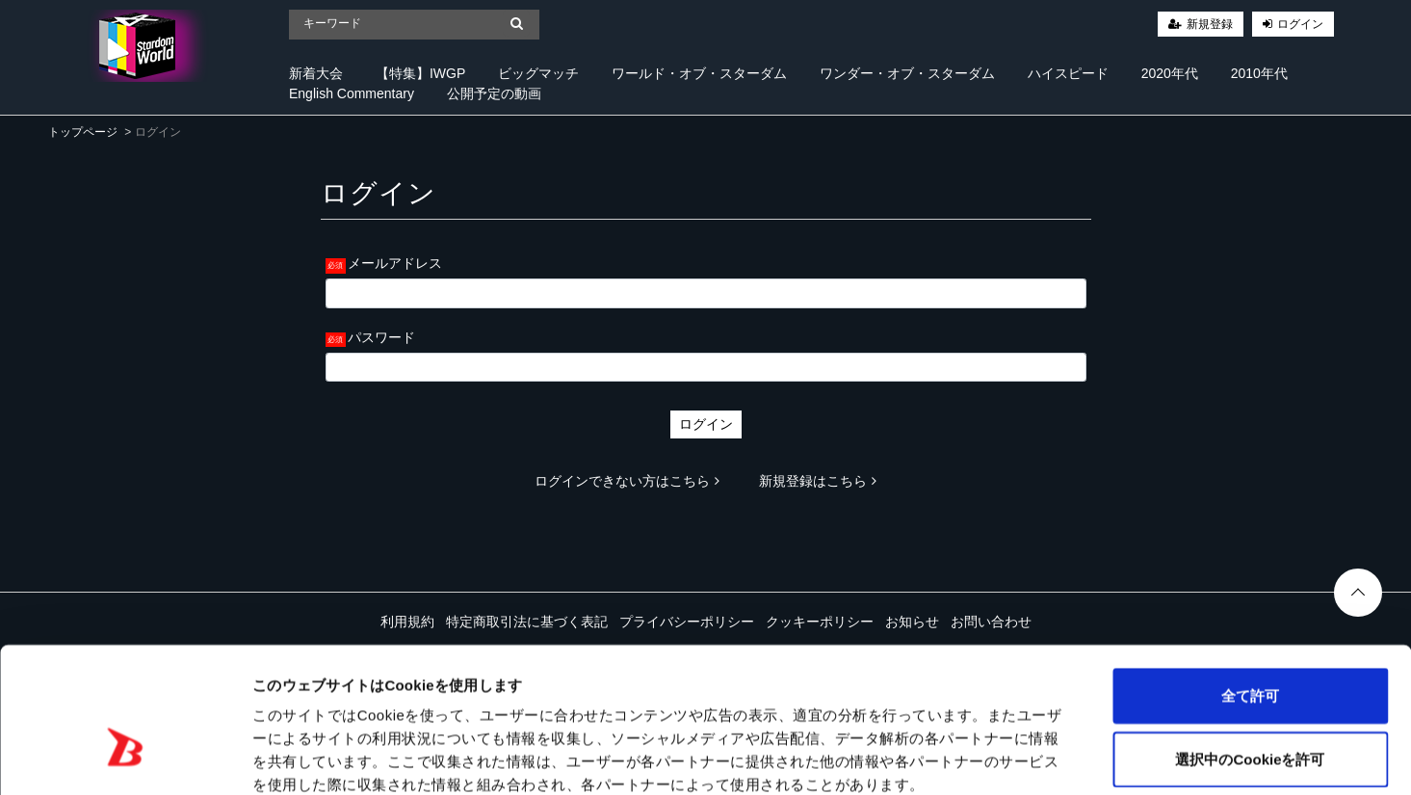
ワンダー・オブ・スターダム (907, 73)
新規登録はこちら (817, 481)
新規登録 (1210, 24)
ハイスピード (1068, 73)
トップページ (83, 132)
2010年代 (1259, 73)
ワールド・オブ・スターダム (699, 73)
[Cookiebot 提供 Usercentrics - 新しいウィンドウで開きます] (124, 757)
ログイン (1300, 24)
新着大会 (316, 73)
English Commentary (351, 93)
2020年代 (1169, 73)
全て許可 (1250, 590)
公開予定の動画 (494, 93)
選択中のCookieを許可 (1249, 654)
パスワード (381, 337)
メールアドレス (395, 263)
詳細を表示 (929, 757)
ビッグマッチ (538, 73)
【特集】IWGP (420, 73)
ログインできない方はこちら (627, 481)
